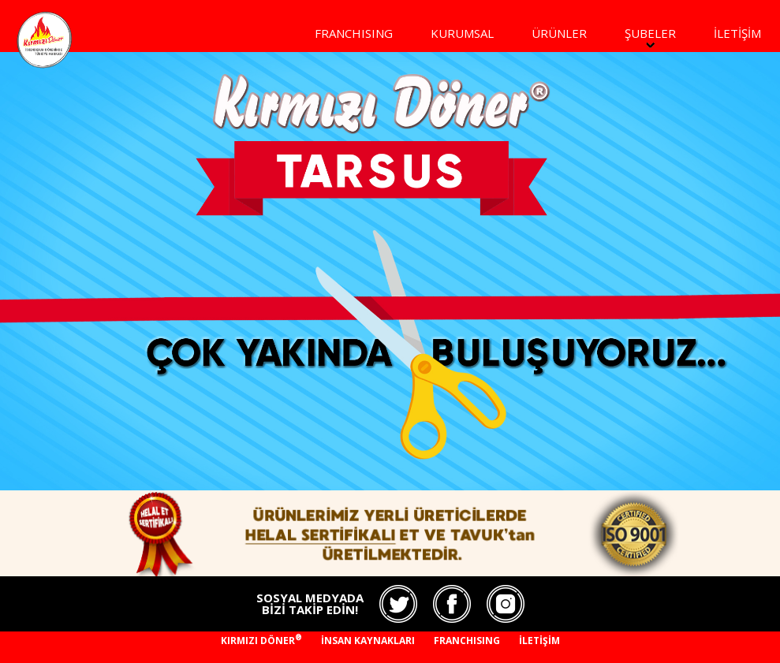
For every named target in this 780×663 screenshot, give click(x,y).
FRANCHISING (354, 33)
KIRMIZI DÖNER (261, 640)
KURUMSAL (462, 33)
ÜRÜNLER (559, 33)
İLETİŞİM (737, 33)
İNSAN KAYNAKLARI (368, 640)
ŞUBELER (650, 33)
